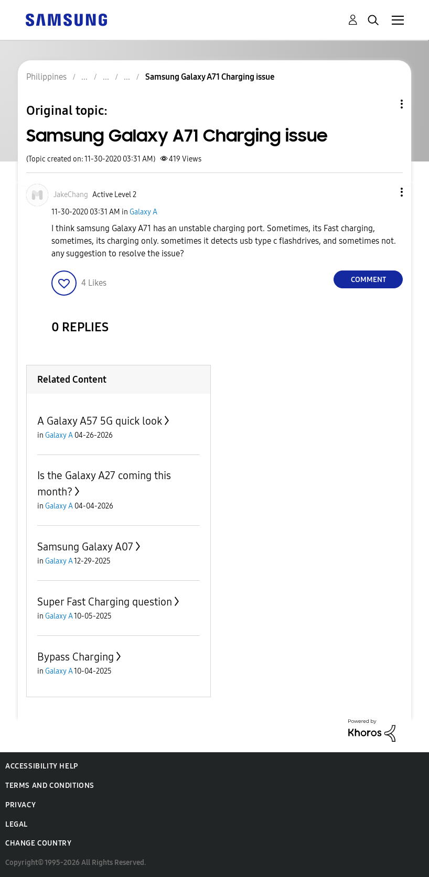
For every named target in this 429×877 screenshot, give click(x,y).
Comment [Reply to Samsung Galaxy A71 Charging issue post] (368, 279)
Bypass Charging (75, 657)
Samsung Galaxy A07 (85, 546)
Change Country (38, 843)
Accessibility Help (41, 766)
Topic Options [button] (384, 104)
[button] (384, 192)
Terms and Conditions (49, 785)
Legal (16, 824)
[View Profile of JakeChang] (70, 194)
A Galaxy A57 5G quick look (99, 421)
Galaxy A (143, 212)
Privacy (20, 804)
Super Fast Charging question (104, 602)
